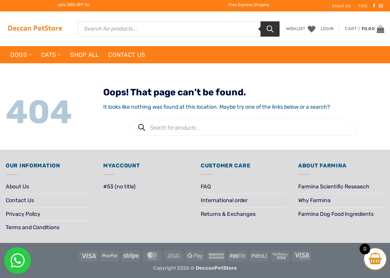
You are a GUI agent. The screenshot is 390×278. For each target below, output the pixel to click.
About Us (341, 5)
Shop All (84, 54)
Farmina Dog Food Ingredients (336, 214)
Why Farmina (314, 200)
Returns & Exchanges (228, 214)
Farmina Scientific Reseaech (333, 186)
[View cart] (364, 29)
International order (224, 200)
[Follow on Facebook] (374, 5)
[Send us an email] (381, 5)
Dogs (21, 54)
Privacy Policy (23, 214)
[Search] (270, 29)
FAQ (362, 5)
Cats (51, 54)
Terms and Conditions (32, 227)
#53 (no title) (119, 186)
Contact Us (126, 54)
